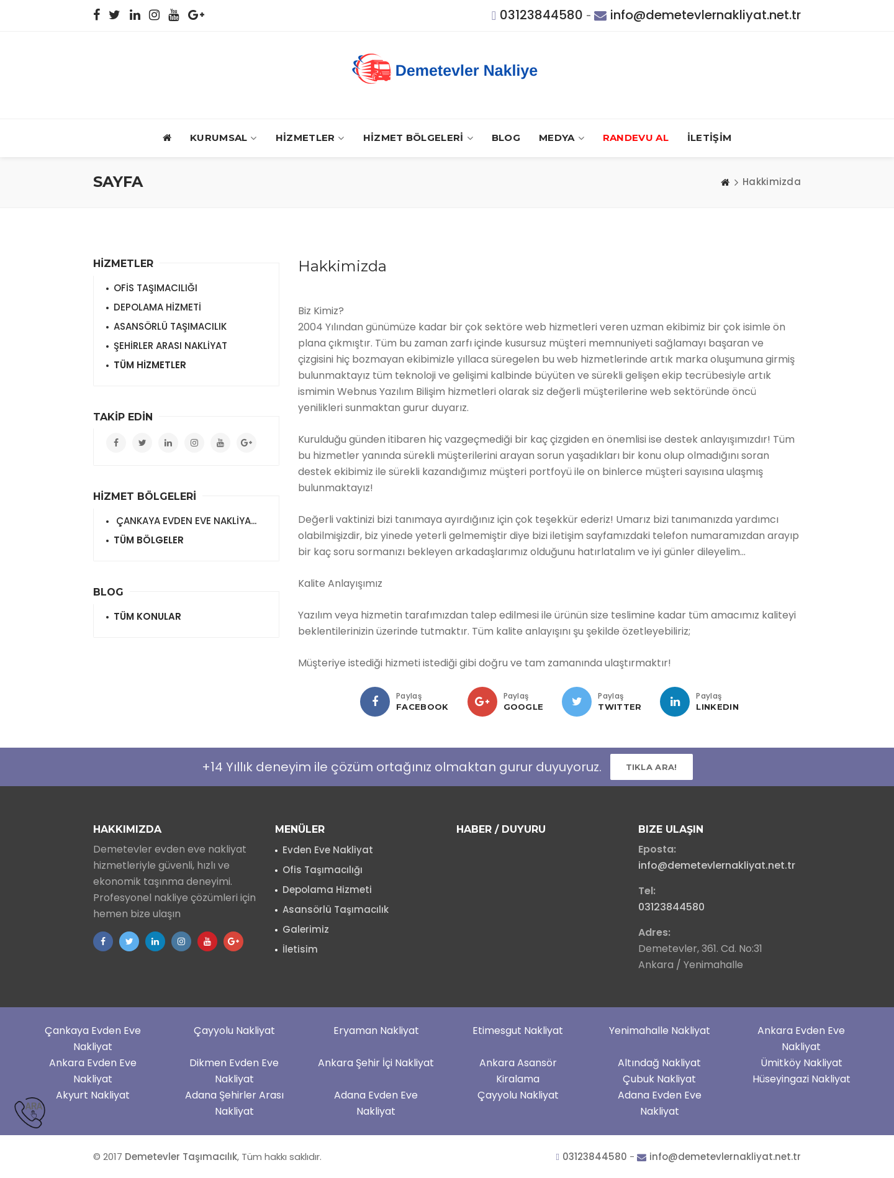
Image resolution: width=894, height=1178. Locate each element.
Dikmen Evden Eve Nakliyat (234, 1071)
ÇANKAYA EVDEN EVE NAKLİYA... (185, 520)
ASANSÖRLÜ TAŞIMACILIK (170, 326)
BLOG (506, 137)
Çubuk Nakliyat (659, 1079)
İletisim (300, 949)
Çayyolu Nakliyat (234, 1030)
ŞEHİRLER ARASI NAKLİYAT (170, 345)
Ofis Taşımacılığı (322, 869)
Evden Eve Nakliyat (327, 849)
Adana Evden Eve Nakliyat (376, 1103)
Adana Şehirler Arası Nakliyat (234, 1103)
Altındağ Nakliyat (659, 1063)
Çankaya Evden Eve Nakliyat (93, 1038)
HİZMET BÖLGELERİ (418, 138)
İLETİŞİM (709, 137)
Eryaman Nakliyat (376, 1030)
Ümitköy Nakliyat (801, 1063)
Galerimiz (305, 929)
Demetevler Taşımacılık (181, 1156)
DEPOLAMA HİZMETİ (157, 307)
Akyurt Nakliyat (93, 1095)
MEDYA (561, 138)
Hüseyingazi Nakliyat (801, 1079)
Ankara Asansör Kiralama (518, 1071)
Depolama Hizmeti (327, 889)
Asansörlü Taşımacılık (335, 909)
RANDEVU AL (636, 137)
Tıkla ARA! (651, 767)
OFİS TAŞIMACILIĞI (155, 287)
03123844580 (541, 14)
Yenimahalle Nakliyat (659, 1030)
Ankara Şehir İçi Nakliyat (376, 1063)
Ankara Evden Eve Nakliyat (801, 1038)
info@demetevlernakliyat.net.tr (705, 14)
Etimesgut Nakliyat (517, 1030)
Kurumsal (223, 138)
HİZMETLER (310, 138)
